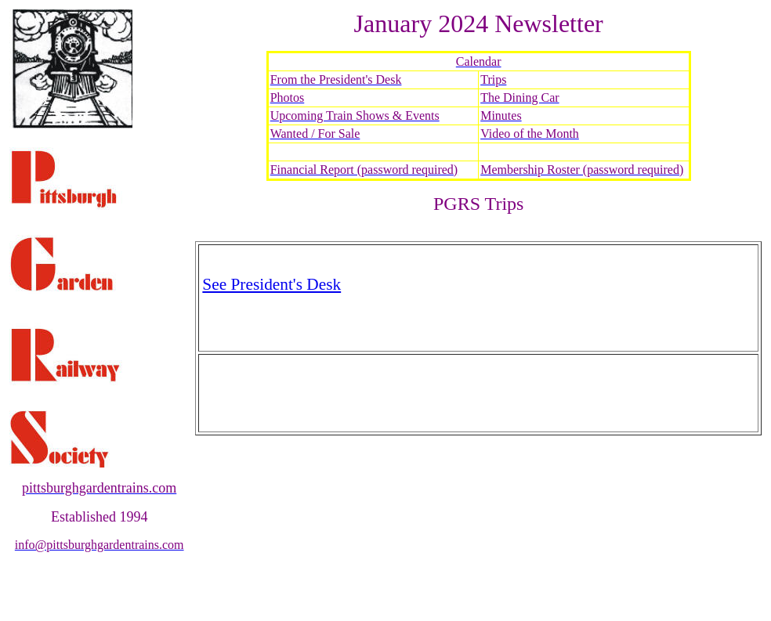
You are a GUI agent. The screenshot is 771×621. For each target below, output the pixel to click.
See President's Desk (271, 284)
